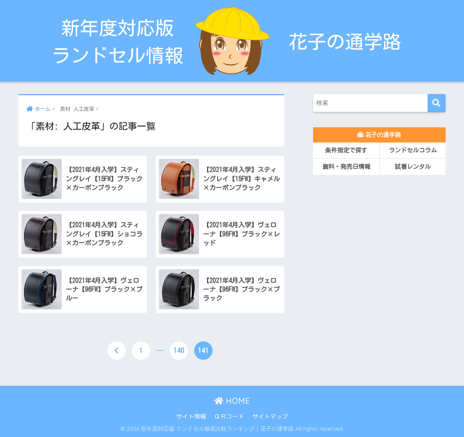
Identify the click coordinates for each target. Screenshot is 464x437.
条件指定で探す (346, 150)
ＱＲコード (229, 416)
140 (178, 350)
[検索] (437, 103)
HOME (232, 401)
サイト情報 (191, 416)
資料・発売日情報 (346, 167)
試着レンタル (413, 167)
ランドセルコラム (413, 150)
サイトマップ (270, 416)
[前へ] (116, 350)
